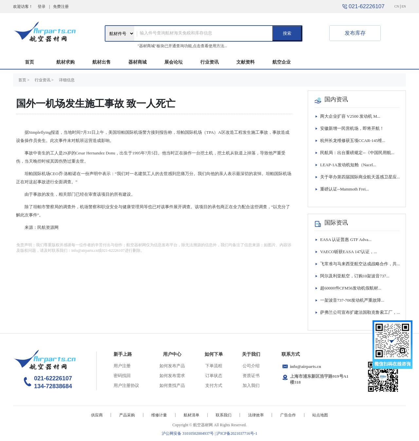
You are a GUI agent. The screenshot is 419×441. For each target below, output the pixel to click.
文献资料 (245, 62)
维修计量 (159, 415)
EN (404, 6)
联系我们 (223, 415)
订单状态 (213, 375)
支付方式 (213, 385)
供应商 (97, 415)
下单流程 (213, 365)
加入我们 (251, 385)
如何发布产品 (172, 365)
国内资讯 (336, 99)
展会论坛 (173, 62)
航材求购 (65, 62)
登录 (42, 6)
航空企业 (281, 62)
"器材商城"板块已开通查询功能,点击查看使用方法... (182, 46)
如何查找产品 (172, 385)
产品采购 (127, 415)
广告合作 (288, 415)
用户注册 (122, 365)
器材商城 (137, 62)
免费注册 (61, 6)
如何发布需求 (172, 375)
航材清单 (191, 415)
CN (396, 6)
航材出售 (101, 62)
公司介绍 (251, 365)
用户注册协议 (126, 385)
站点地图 (320, 415)
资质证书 (251, 375)
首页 (29, 62)
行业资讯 (209, 62)
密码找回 (122, 375)
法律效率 (256, 415)
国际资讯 (336, 222)
